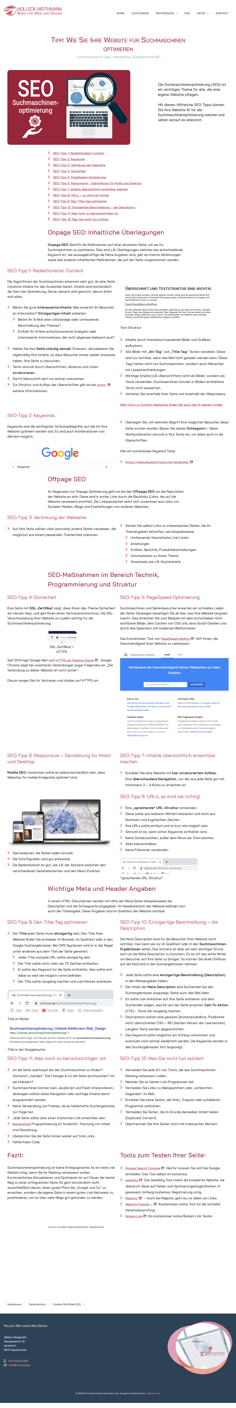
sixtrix (102, 385)
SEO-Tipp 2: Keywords (70, 159)
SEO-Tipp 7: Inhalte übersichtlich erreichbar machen (93, 189)
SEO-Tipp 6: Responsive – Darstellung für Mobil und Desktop (99, 183)
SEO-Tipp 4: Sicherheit (70, 171)
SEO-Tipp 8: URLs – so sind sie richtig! (82, 195)
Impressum (14, 1309)
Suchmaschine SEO (148, 57)
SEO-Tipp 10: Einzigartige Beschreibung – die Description (96, 207)
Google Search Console (143, 1173)
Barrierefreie (22, 1129)
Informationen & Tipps (93, 57)
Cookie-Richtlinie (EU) (67, 1309)
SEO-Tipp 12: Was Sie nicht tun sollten (82, 219)
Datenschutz (37, 1309)
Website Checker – (140, 1209)
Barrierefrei (122, 57)
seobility (132, 1185)
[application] (180, 13)
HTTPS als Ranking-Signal (76, 665)
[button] (171, 13)
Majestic (131, 1203)
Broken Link (134, 1221)
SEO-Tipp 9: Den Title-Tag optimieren (81, 201)
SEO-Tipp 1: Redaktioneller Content (80, 153)
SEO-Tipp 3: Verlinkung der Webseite (81, 165)
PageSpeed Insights (176, 643)
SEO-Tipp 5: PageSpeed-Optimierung (81, 177)
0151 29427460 (18, 1366)
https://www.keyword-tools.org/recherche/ (159, 467)
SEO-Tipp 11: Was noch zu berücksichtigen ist (87, 213)
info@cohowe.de (19, 1370)
